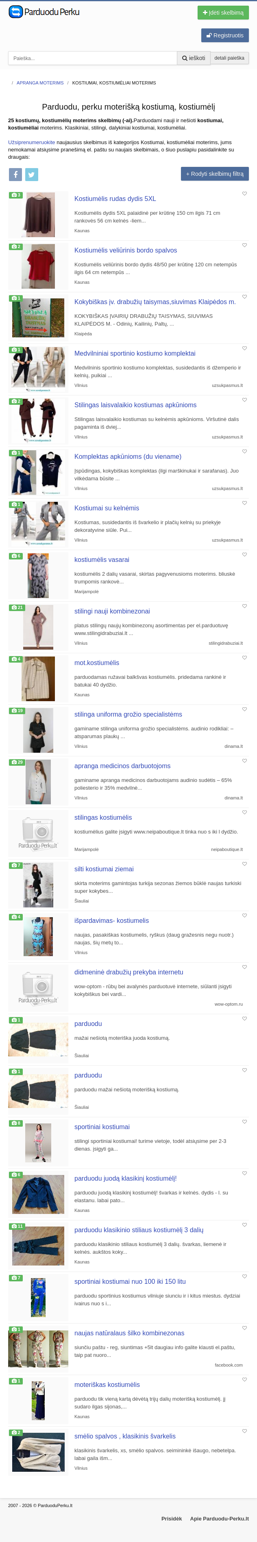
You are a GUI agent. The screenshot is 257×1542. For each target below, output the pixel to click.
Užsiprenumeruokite (31, 142)
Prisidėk (171, 1519)
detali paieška (229, 58)
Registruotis (225, 35)
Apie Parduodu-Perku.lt (219, 1519)
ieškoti (193, 58)
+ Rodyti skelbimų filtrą (215, 174)
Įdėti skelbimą (223, 12)
